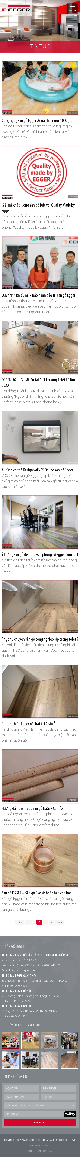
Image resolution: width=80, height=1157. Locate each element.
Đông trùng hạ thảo (39, 1151)
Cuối (59, 922)
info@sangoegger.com (22, 970)
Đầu (19, 922)
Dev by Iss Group (40, 1145)
